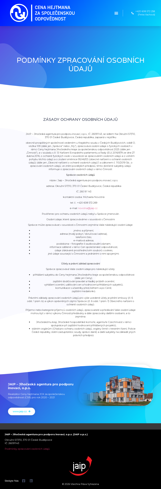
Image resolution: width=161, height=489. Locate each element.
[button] (116, 13)
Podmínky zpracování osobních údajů (27, 448)
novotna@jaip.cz (87, 208)
